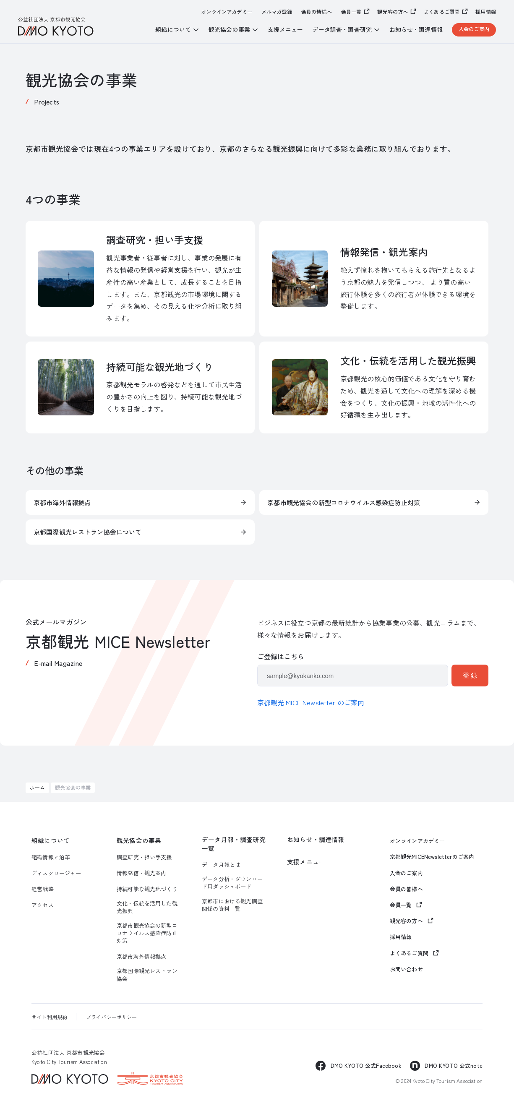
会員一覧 (351, 12)
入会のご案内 (474, 29)
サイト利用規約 (49, 1016)
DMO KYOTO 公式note (454, 1065)
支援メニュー (285, 30)
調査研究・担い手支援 (144, 857)
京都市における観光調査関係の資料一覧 (232, 905)
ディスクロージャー (56, 873)
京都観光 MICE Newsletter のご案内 (311, 702)
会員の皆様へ (316, 12)
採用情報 (485, 12)
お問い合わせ (406, 969)
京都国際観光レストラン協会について (88, 531)
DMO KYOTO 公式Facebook (366, 1065)
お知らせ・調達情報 (416, 30)
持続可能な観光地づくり (147, 889)
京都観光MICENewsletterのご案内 (432, 857)
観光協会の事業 (139, 840)
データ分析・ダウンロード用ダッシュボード (232, 882)
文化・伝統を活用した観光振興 (147, 907)
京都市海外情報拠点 (62, 502)
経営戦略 (42, 889)
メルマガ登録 (276, 12)
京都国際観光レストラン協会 (147, 974)
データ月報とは (221, 865)
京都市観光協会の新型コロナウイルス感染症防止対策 (343, 502)
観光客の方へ (392, 12)
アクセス (42, 905)
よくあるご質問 (441, 12)
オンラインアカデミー (226, 12)
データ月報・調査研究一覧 (234, 843)
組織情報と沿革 (50, 857)
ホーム (37, 787)
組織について (50, 840)
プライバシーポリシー (111, 1016)
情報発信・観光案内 (141, 873)
